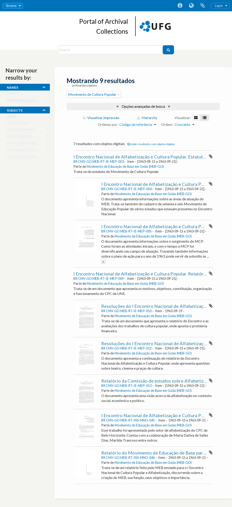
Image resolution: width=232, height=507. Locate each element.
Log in (219, 5)
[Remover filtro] (118, 94)
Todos (12, 94)
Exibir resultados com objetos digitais (151, 144)
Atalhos (180, 5)
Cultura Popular (19, 137)
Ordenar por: (108, 124)
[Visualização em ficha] (195, 117)
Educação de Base (21, 130)
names (12, 87)
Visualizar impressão (101, 117)
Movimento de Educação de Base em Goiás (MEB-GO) (125, 166)
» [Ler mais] (103, 261)
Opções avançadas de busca (143, 106)
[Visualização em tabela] (204, 117)
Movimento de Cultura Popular (31, 100)
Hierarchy (147, 117)
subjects (14, 109)
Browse (11, 5)
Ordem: (167, 124)
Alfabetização (18, 123)
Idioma (191, 5)
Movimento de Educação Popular (32, 157)
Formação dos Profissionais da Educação (38, 150)
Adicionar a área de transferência (210, 156)
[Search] (111, 49)
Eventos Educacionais (23, 144)
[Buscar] (168, 49)
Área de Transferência (202, 5)
